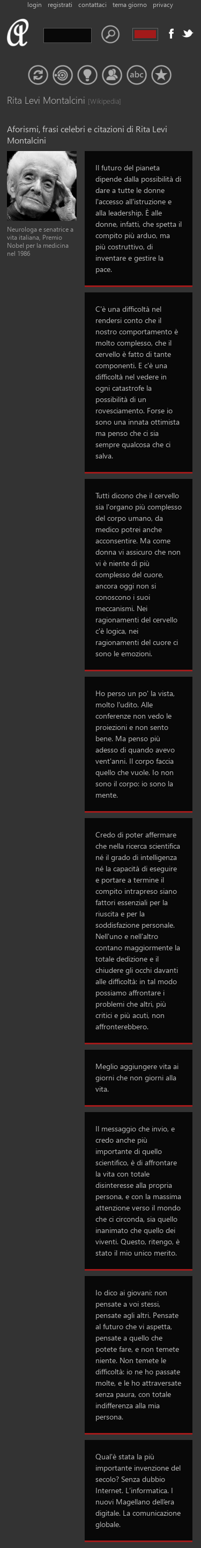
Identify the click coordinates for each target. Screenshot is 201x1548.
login (34, 5)
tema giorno (130, 5)
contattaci (92, 5)
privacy (163, 5)
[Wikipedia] (98, 100)
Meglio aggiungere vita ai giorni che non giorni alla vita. (136, 1077)
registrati (60, 5)
